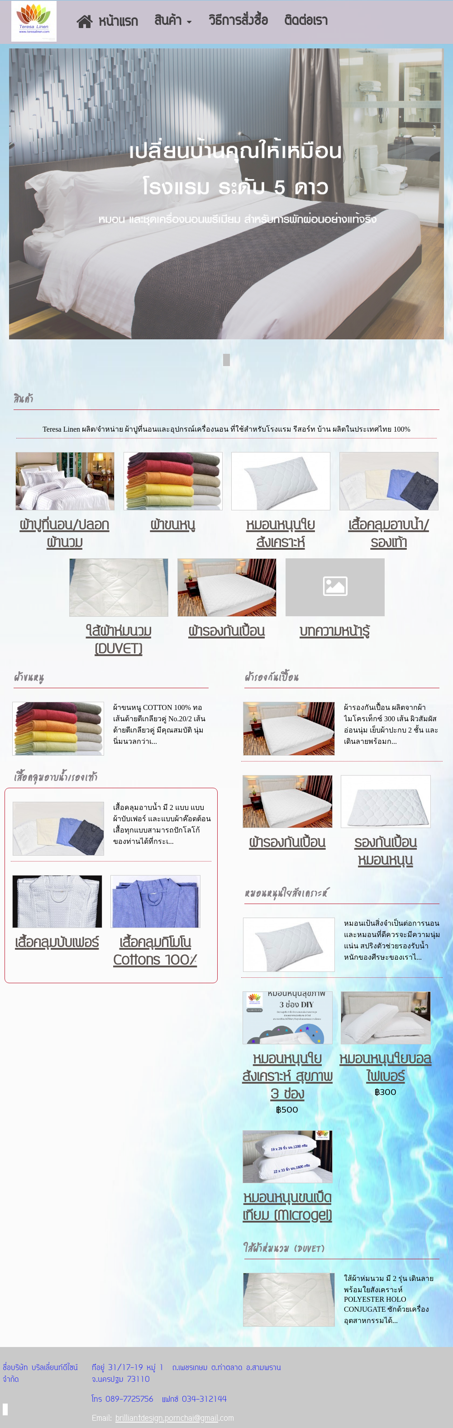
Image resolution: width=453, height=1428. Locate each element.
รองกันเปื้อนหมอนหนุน (385, 851)
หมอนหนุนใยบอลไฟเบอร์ (385, 1067)
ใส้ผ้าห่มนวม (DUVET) (118, 640)
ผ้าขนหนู (172, 525)
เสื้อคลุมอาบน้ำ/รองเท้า (388, 534)
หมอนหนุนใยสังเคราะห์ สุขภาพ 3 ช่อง (287, 1076)
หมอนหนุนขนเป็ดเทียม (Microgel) (287, 1206)
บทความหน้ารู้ (334, 631)
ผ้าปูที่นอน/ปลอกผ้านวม (64, 534)
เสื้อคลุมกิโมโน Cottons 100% (155, 951)
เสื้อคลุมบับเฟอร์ (57, 943)
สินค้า (23, 399)
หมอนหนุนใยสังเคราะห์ (280, 534)
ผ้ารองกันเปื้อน (226, 631)
